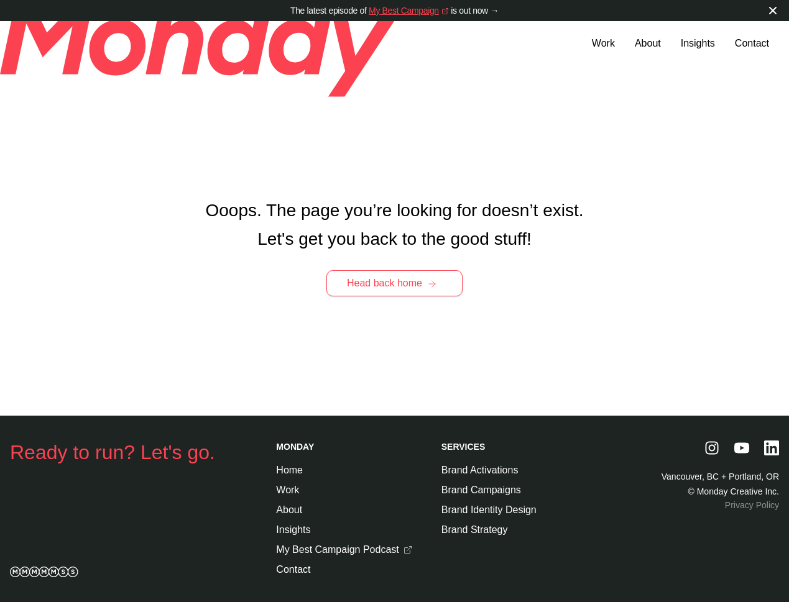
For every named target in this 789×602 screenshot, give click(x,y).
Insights (698, 43)
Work (603, 43)
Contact (752, 43)
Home (289, 470)
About (648, 43)
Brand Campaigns (481, 490)
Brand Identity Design (489, 509)
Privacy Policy (752, 505)
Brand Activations (480, 470)
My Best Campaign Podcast (343, 550)
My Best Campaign (404, 11)
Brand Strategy (474, 529)
